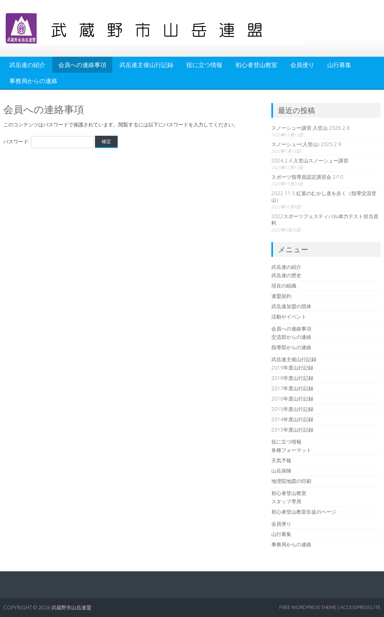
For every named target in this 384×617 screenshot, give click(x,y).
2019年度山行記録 (292, 367)
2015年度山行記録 (292, 409)
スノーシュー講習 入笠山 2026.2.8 (310, 127)
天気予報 (281, 460)
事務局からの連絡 (33, 80)
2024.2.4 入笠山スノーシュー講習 (309, 160)
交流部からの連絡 (291, 337)
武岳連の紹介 (27, 64)
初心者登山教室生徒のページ (303, 511)
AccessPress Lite (360, 607)
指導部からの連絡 (291, 347)
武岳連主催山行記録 (146, 64)
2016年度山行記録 (292, 398)
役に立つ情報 (204, 64)
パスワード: (48, 141)
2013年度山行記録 (292, 429)
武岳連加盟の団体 (291, 306)
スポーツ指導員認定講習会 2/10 (307, 176)
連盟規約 (281, 295)
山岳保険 (281, 470)
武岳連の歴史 (286, 275)
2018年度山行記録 (292, 378)
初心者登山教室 (256, 64)
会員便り (302, 64)
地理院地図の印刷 (291, 481)
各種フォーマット (291, 450)
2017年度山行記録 (292, 388)
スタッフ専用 (286, 501)
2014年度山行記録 (292, 419)
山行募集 (339, 64)
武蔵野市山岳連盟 (71, 607)
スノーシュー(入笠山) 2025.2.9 (306, 144)
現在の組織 (283, 285)
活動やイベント (288, 316)
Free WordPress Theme (307, 607)
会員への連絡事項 (82, 64)
